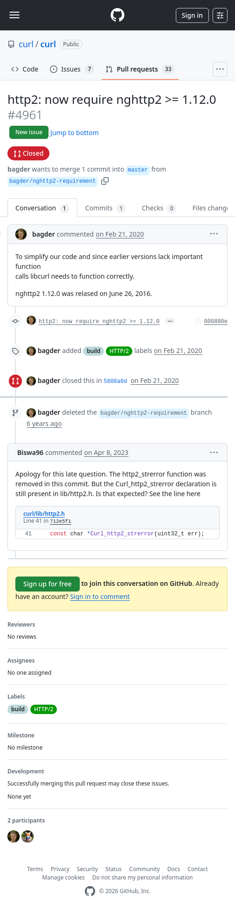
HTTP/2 (119, 351)
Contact (197, 869)
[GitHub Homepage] (90, 891)
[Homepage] (117, 15)
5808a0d (115, 381)
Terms (35, 869)
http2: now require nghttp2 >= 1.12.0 (99, 321)
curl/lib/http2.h (44, 514)
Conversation (42, 208)
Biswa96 (30, 452)
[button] (105, 180)
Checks (159, 208)
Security (87, 869)
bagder (18, 169)
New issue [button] (28, 132)
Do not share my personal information (142, 877)
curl (26, 44)
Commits (105, 208)
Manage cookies (63, 877)
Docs (173, 869)
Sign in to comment (100, 596)
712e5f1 (60, 521)
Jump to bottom (74, 132)
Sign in (192, 15)
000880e (216, 321)
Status (113, 869)
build (93, 351)
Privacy (60, 869)
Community (144, 869)
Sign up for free (47, 583)
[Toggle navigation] (14, 15)
